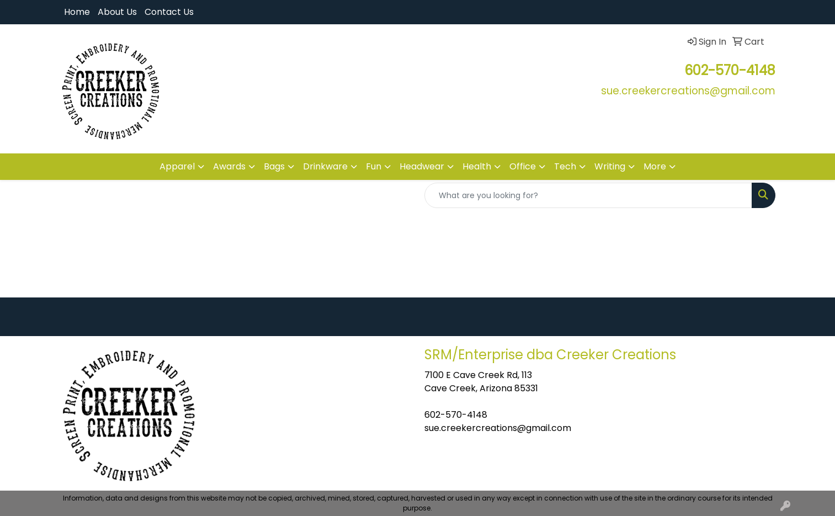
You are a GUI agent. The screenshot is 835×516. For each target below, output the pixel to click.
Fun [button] (373, 166)
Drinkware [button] (325, 166)
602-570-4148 (455, 414)
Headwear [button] (422, 166)
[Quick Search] (588, 195)
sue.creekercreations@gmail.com (497, 428)
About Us (117, 12)
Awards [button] (229, 166)
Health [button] (476, 166)
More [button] (654, 166)
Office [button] (522, 166)
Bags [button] (274, 166)
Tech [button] (565, 166)
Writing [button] (609, 166)
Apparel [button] (177, 166)
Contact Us (169, 12)
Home (77, 12)
